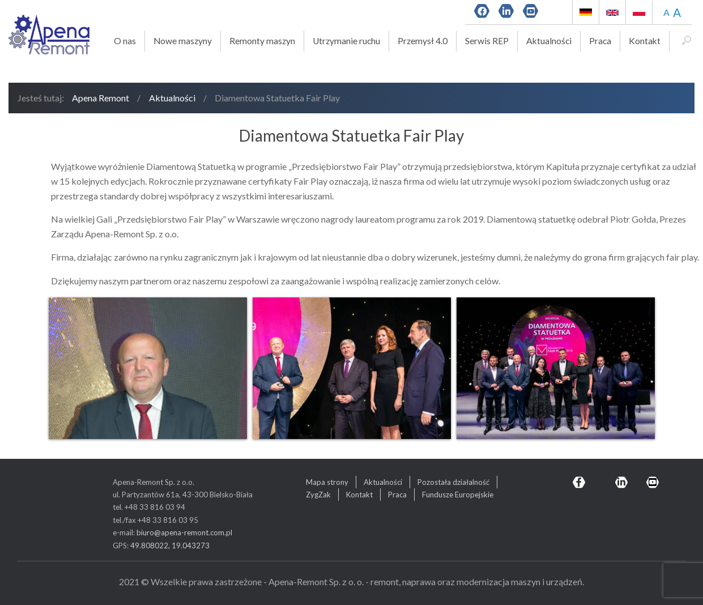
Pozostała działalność (453, 482)
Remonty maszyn (262, 41)
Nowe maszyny (183, 41)
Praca (600, 41)
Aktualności (549, 41)
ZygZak (318, 494)
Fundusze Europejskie (457, 494)
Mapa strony (327, 482)
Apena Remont (100, 97)
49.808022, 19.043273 (170, 545)
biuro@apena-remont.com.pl (184, 532)
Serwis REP (487, 41)
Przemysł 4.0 (423, 41)
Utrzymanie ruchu (346, 41)
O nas (125, 41)
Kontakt (645, 41)
